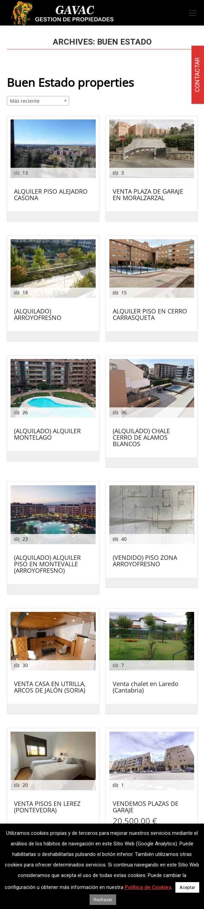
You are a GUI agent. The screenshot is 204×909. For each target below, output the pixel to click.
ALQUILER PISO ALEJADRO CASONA (51, 195)
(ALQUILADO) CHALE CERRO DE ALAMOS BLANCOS (141, 438)
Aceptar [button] (187, 887)
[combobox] (38, 100)
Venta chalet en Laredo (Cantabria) (145, 687)
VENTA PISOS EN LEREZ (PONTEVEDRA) (47, 807)
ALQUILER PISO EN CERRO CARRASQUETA (150, 315)
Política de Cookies (148, 887)
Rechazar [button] (103, 899)
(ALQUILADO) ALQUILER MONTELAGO (47, 434)
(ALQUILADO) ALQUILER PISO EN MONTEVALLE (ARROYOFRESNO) (47, 564)
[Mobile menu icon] (192, 13)
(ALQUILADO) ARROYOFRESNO (37, 315)
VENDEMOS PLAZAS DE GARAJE (145, 807)
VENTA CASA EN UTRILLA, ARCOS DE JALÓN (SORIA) (50, 687)
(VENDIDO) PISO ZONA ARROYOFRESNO (145, 561)
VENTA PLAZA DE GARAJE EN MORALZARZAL (148, 195)
